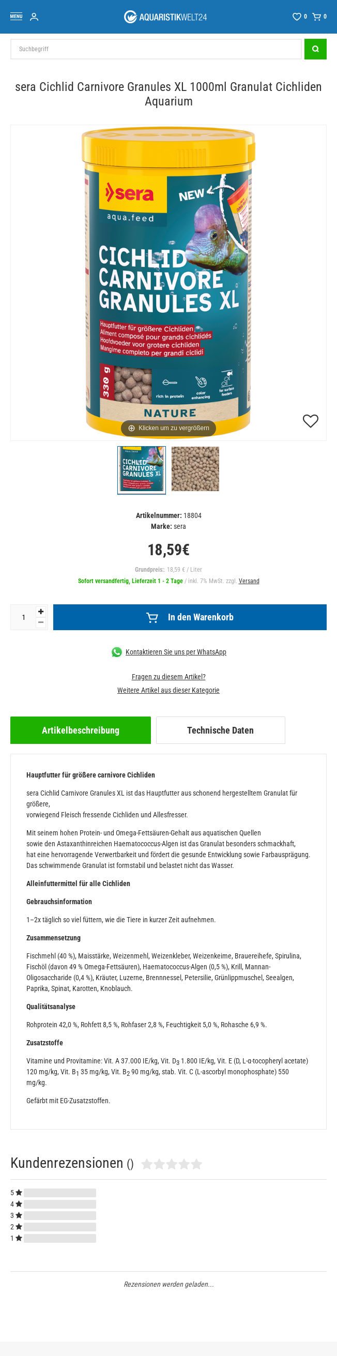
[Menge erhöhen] (41, 611)
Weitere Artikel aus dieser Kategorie (168, 690)
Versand (249, 581)
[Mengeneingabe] (23, 617)
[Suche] (315, 49)
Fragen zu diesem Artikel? (169, 677)
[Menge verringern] (41, 622)
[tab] (80, 730)
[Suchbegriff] (156, 49)
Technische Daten (220, 730)
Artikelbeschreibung (80, 730)
